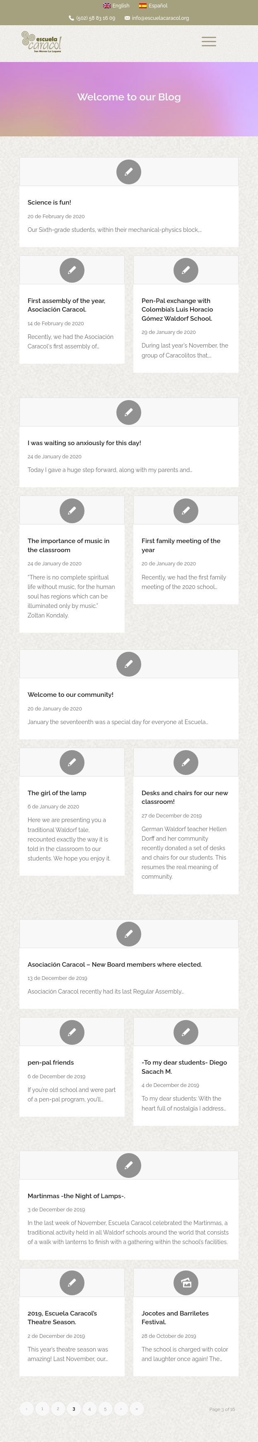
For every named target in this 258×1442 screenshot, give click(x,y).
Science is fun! (49, 202)
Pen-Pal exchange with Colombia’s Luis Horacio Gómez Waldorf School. (177, 309)
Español (153, 6)
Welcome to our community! (70, 694)
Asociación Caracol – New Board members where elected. (115, 964)
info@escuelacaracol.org (160, 18)
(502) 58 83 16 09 (95, 18)
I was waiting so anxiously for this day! (84, 443)
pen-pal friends (51, 1062)
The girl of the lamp (57, 793)
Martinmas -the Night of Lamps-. (76, 1196)
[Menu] (209, 41)
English (116, 6)
